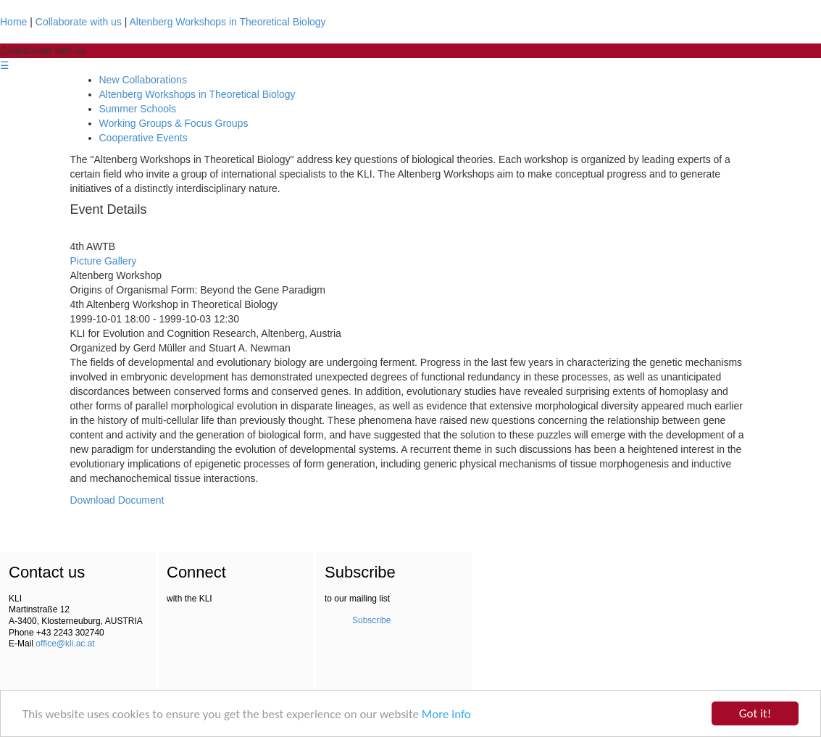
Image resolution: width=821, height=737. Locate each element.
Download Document (117, 500)
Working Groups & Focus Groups (174, 123)
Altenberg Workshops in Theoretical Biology (228, 22)
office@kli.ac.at (65, 643)
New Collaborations (143, 80)
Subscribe (371, 620)
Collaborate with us (79, 22)
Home (13, 22)
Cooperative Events (143, 137)
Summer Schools (138, 108)
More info (446, 714)
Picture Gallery (103, 261)
